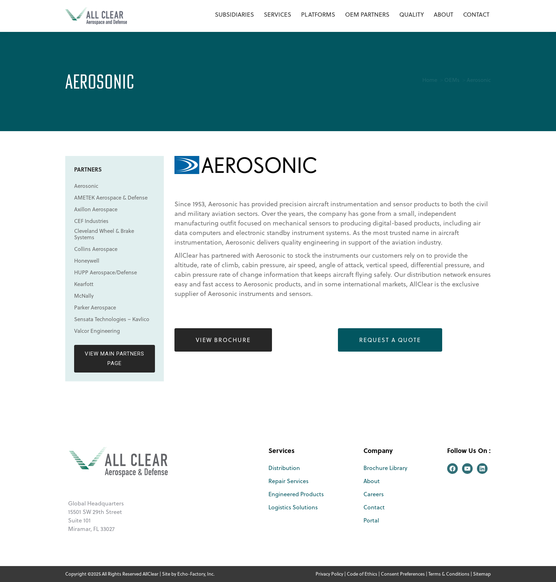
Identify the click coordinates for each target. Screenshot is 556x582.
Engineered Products (296, 494)
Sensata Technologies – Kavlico (111, 319)
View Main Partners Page (114, 358)
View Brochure (223, 340)
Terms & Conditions (448, 574)
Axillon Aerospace (95, 209)
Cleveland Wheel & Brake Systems (104, 234)
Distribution (284, 468)
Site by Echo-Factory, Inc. (188, 574)
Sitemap (482, 574)
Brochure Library (385, 468)
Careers (373, 494)
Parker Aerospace (95, 307)
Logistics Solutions (293, 507)
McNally (84, 296)
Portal (371, 520)
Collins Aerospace (95, 249)
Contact (374, 507)
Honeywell (86, 261)
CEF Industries (91, 221)
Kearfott (83, 284)
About (371, 481)
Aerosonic (86, 186)
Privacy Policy (329, 574)
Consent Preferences (403, 574)
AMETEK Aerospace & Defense (111, 198)
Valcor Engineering (97, 331)
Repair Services (288, 481)
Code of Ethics (362, 574)
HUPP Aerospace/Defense (105, 272)
